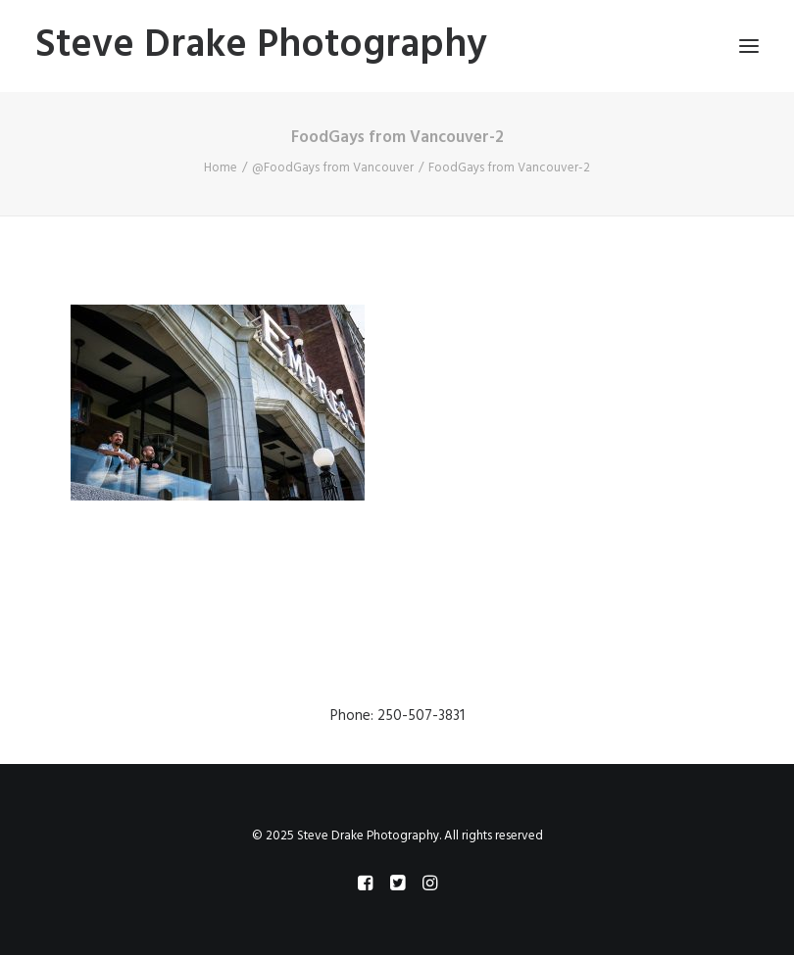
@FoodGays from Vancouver (333, 168)
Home (220, 168)
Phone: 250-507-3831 (397, 716)
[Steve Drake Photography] (261, 46)
